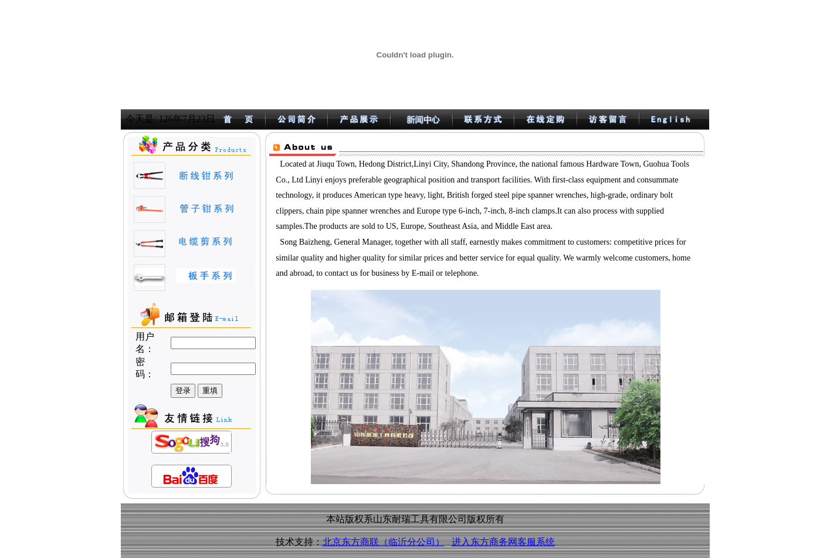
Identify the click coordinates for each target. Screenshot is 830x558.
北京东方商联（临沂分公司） (384, 542)
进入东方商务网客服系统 (503, 542)
